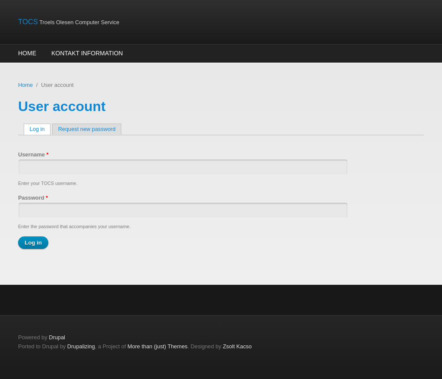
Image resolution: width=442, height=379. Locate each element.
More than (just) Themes (157, 346)
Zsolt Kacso (237, 346)
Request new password (87, 129)
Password (33, 197)
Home (27, 53)
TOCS (28, 22)
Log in (40, 129)
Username (33, 154)
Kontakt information (87, 53)
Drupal (57, 337)
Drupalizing (81, 346)
